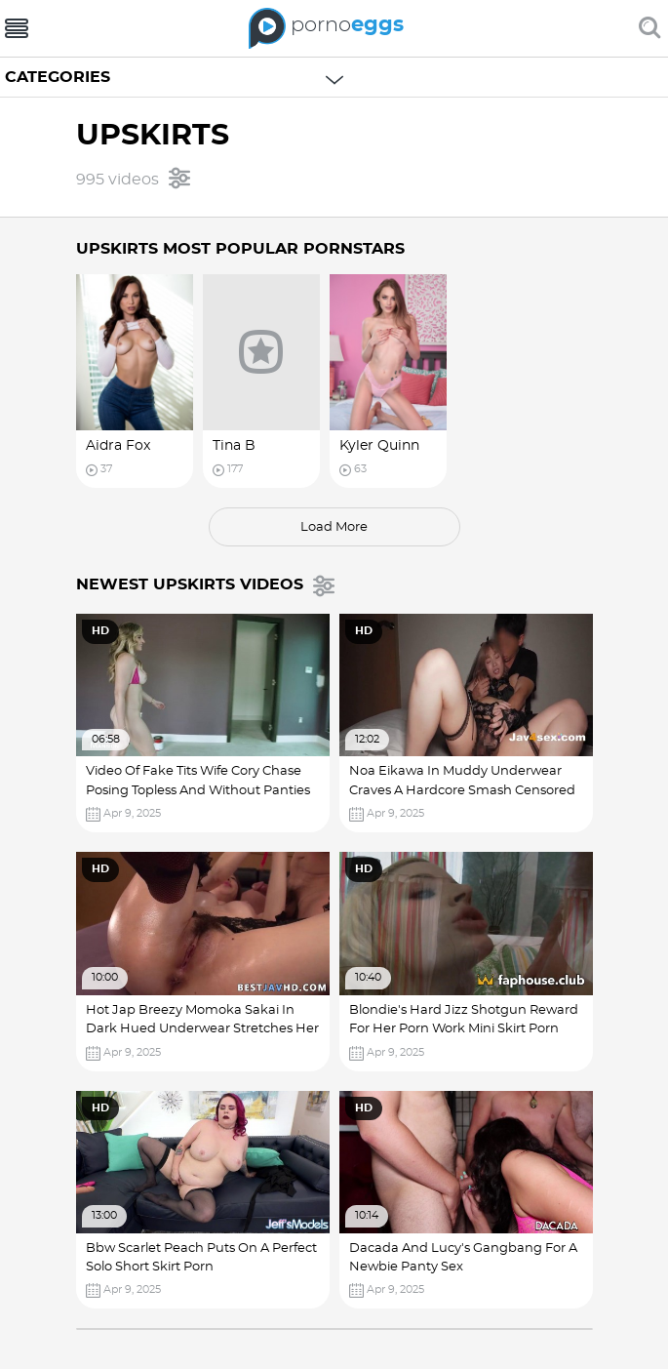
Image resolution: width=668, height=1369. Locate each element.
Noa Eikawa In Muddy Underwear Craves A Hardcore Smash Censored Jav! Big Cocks (462, 790)
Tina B (234, 446)
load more (334, 527)
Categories (57, 77)
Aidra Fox (118, 446)
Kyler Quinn (379, 446)
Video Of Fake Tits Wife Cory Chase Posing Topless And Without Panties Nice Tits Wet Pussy (198, 790)
